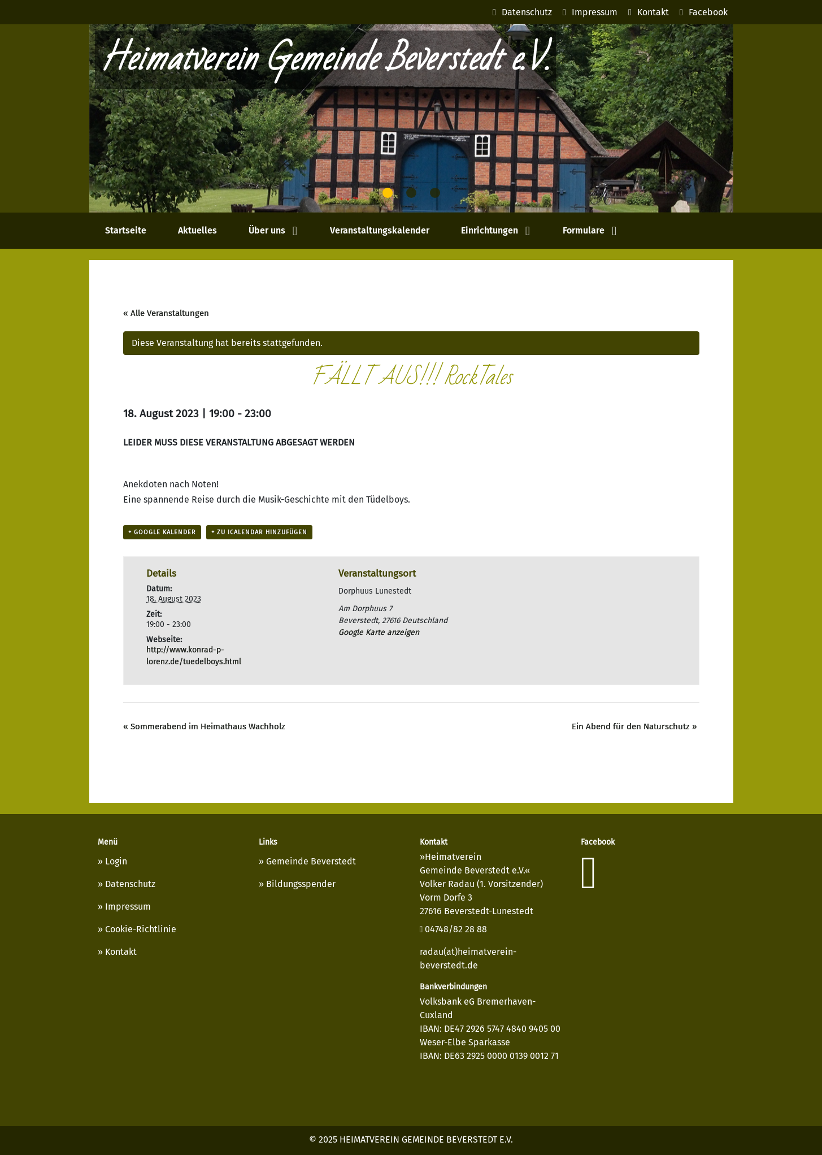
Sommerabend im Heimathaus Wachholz (204, 726)
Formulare (583, 230)
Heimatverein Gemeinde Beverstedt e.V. (326, 60)
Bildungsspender (301, 884)
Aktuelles (197, 230)
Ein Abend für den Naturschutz (634, 726)
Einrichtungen (489, 230)
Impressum (128, 906)
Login (116, 861)
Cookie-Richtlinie (140, 929)
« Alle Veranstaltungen (166, 313)
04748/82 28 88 (454, 929)
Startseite (125, 230)
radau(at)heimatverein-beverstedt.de (468, 958)
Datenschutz (130, 884)
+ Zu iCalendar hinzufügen (259, 532)
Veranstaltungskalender (379, 230)
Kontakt (121, 951)
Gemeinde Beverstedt (311, 861)
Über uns (267, 230)
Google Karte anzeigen (378, 632)
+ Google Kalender (162, 532)
